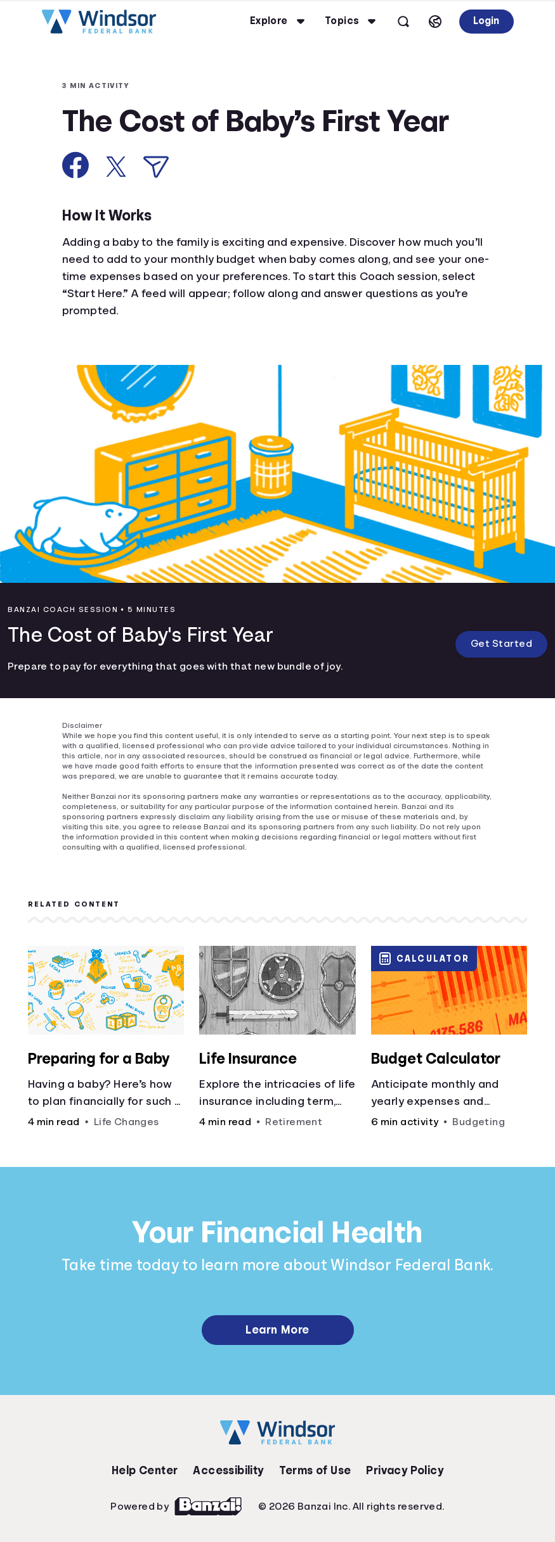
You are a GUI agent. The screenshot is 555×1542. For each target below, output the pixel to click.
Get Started (502, 644)
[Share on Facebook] (75, 165)
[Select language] (435, 21)
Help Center (145, 1470)
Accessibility (228, 1470)
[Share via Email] (156, 167)
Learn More (277, 1329)
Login (486, 21)
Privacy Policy (404, 1470)
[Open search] (403, 21)
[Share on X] (116, 166)
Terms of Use (315, 1470)
